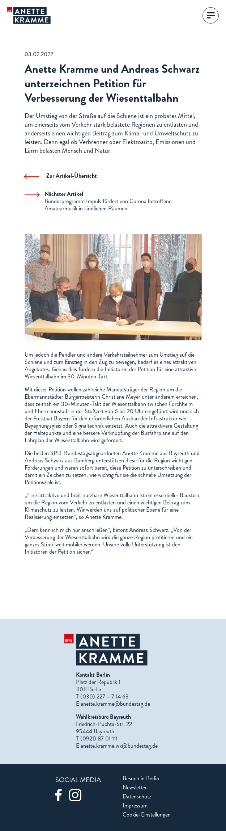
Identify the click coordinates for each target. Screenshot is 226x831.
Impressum (135, 805)
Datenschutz (137, 796)
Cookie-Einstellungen (147, 814)
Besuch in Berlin (141, 778)
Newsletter (135, 787)
